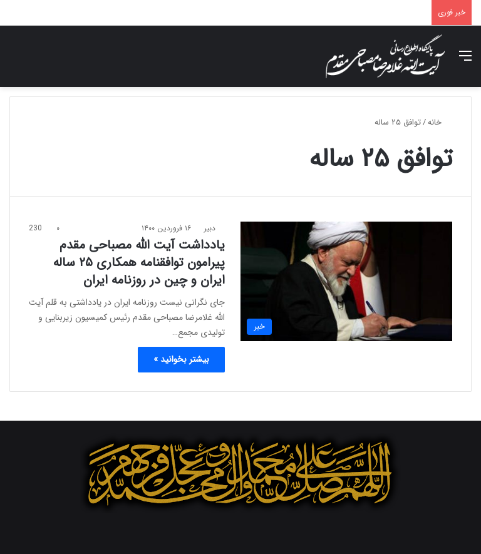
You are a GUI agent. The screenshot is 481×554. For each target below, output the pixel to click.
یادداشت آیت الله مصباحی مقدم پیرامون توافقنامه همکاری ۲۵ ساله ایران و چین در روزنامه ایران (139, 262)
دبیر (209, 228)
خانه (440, 122)
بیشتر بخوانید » (181, 359)
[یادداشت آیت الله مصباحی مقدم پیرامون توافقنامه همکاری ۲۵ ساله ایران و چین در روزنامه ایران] (346, 281)
